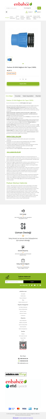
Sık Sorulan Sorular (23, 336)
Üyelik (22, 340)
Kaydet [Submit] (32, 281)
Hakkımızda (23, 296)
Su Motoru (23, 315)
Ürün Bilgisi (9, 96)
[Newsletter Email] (14, 281)
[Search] (14, 8)
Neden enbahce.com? (23, 302)
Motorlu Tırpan (23, 311)
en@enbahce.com (24, 363)
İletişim (23, 333)
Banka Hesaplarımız (23, 328)
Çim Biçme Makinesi (23, 307)
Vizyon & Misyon (23, 298)
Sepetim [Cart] (38, 11)
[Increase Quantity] (26, 79)
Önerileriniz (39, 96)
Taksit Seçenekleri (28, 96)
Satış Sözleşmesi (23, 320)
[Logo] (23, 3)
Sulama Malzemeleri (23, 309)
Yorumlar (18, 96)
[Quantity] (23, 79)
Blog (23, 300)
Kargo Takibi (23, 338)
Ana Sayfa (23, 293)
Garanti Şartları (23, 326)
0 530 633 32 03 (24, 361)
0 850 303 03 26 (24, 358)
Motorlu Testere (23, 313)
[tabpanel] (9, 59)
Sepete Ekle (23, 84)
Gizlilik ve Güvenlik (23, 322)
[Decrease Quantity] (20, 79)
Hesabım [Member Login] (30, 11)
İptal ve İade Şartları (23, 324)
